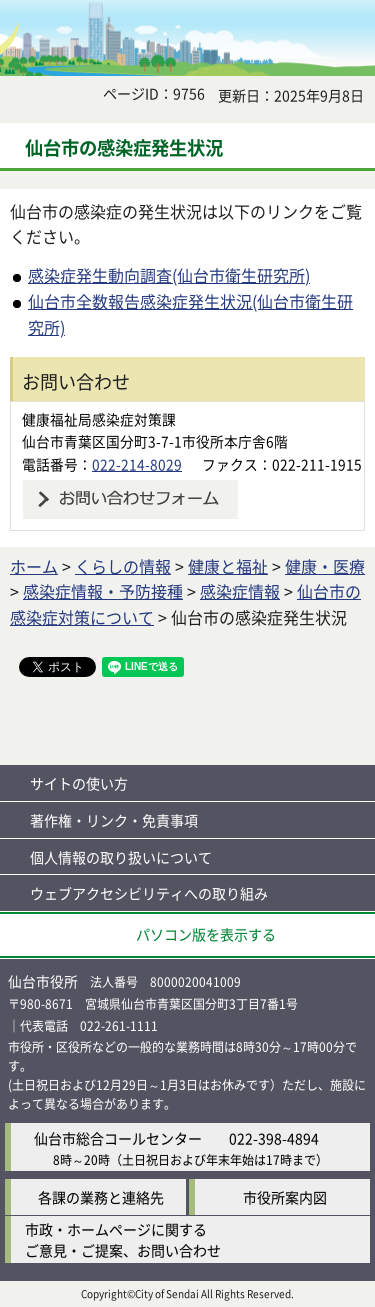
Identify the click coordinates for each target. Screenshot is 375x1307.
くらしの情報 (123, 566)
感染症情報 (240, 591)
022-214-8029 (137, 464)
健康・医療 (325, 566)
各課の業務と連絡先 (101, 1197)
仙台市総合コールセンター (118, 1138)
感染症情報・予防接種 (103, 591)
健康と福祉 (228, 566)
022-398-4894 (274, 1138)
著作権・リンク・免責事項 (114, 820)
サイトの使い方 (79, 783)
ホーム (34, 566)
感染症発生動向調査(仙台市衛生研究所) (169, 275)
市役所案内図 (285, 1197)
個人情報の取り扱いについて (121, 857)
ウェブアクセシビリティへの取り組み (149, 893)
